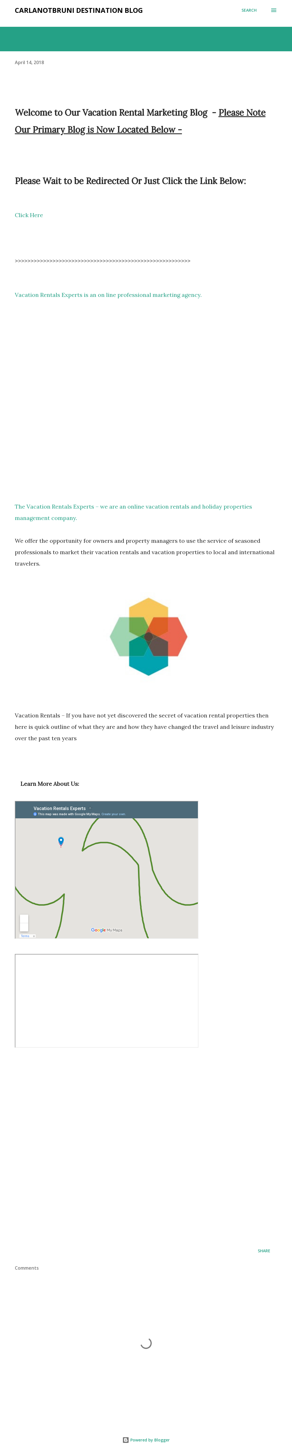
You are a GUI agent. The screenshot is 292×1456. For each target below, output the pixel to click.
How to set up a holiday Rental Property (106, 1001)
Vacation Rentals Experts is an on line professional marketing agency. (108, 294)
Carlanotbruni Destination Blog (79, 10)
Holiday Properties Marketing (129, 1148)
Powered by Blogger (146, 1440)
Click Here (29, 215)
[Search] (249, 10)
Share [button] (264, 1250)
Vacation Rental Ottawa (146, 399)
